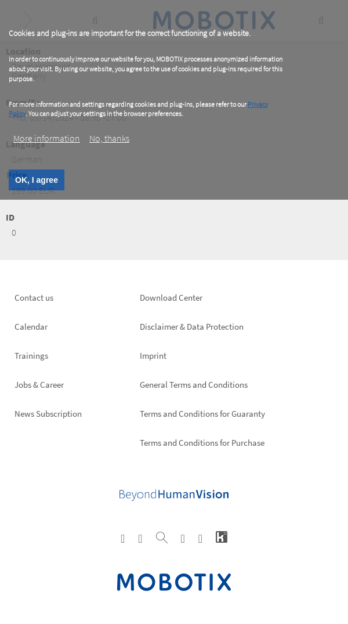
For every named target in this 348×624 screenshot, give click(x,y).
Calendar (31, 326)
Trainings (31, 355)
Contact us (33, 297)
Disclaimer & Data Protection (192, 326)
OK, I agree (36, 180)
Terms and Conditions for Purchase (202, 442)
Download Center (171, 297)
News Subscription (48, 413)
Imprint (153, 355)
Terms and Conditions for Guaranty (202, 413)
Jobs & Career (39, 384)
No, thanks (109, 138)
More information (46, 138)
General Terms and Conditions (194, 384)
